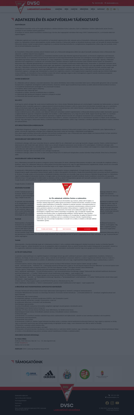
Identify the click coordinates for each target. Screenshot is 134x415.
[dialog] (67, 207)
